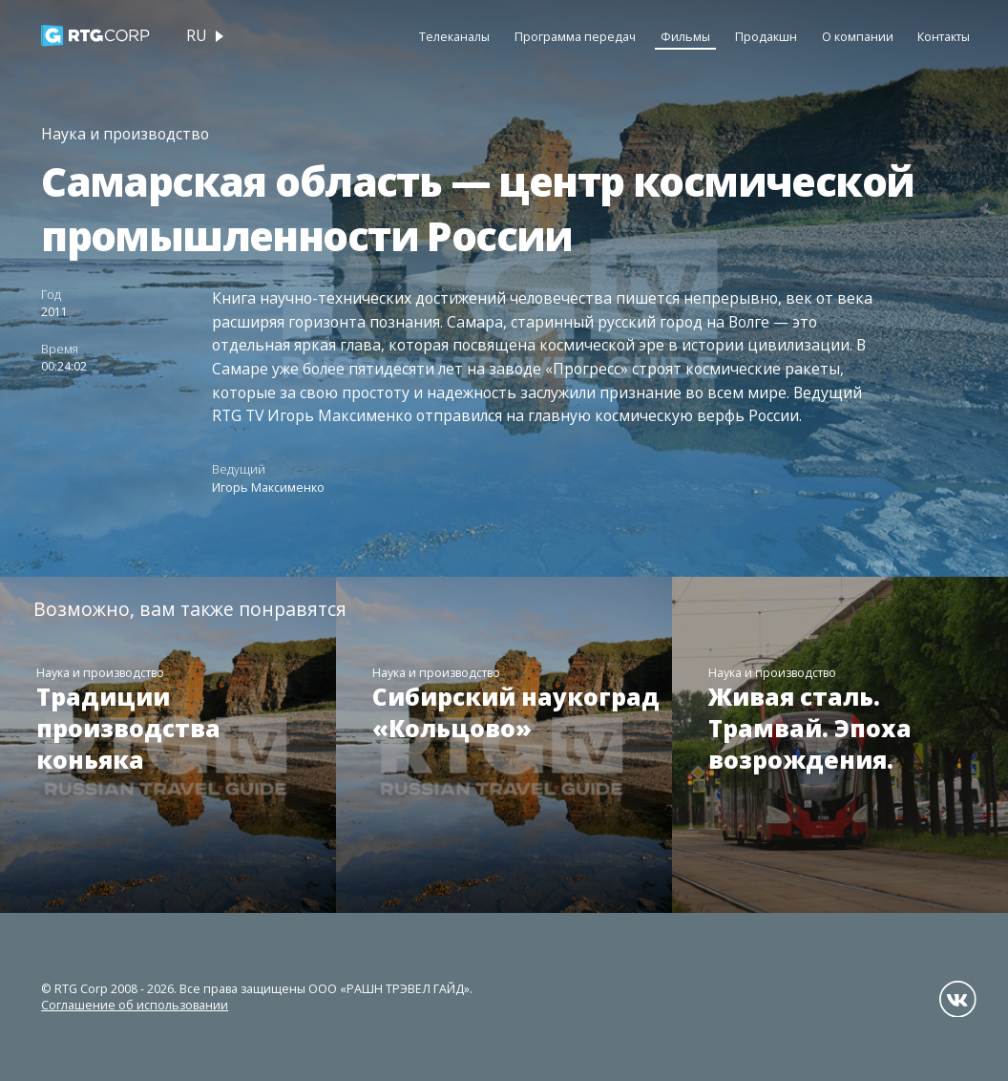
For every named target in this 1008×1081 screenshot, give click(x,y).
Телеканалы (454, 37)
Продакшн (766, 37)
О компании (857, 37)
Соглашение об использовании (134, 1005)
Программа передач (575, 37)
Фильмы (685, 37)
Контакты (943, 37)
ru (196, 35)
